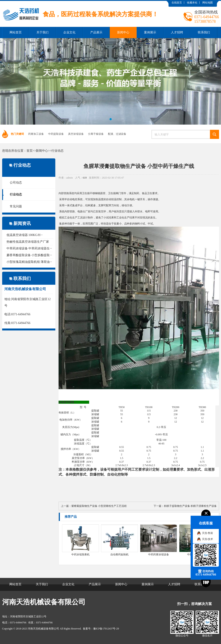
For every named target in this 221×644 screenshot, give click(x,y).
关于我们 (42, 32)
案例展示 (150, 32)
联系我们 (204, 32)
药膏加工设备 (36, 133)
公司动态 (16, 182)
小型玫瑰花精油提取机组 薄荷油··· (29, 261)
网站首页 (16, 32)
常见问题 (16, 206)
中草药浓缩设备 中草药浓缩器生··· (29, 248)
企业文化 (69, 32)
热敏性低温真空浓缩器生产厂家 (28, 241)
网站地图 (207, 2)
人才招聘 (177, 32)
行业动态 (57, 150)
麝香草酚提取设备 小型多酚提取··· (29, 255)
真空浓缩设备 (76, 133)
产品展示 (96, 32)
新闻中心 (123, 32)
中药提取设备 (56, 133)
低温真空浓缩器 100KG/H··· (25, 235)
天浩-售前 (207, 533)
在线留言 (177, 2)
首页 (29, 150)
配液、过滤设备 (117, 133)
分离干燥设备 (96, 133)
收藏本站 (192, 2)
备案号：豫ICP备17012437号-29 (101, 628)
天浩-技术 (207, 539)
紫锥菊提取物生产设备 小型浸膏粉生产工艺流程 (99, 505)
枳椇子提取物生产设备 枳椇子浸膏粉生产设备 (190, 505)
